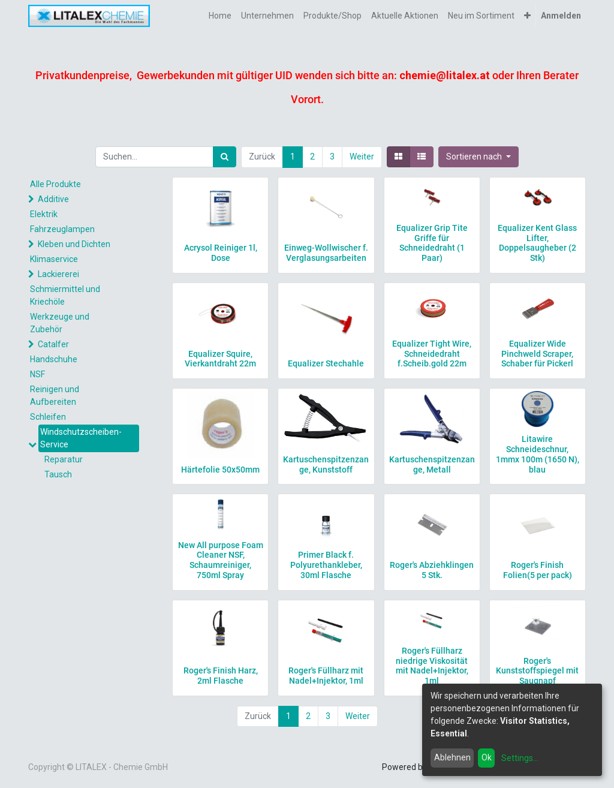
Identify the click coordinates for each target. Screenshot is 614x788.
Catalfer (53, 344)
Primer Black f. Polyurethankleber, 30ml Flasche (326, 565)
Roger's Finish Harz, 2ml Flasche (220, 675)
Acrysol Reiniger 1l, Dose (220, 253)
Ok (486, 757)
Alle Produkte (55, 184)
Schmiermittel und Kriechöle (65, 295)
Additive (53, 199)
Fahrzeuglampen (62, 229)
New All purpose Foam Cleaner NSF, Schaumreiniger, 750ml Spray (220, 560)
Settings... (519, 758)
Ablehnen (452, 757)
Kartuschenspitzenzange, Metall (432, 464)
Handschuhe (53, 359)
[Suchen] (224, 156)
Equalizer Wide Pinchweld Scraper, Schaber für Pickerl (537, 354)
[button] (527, 16)
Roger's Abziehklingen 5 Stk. (432, 570)
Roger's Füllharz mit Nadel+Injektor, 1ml (325, 675)
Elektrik (44, 214)
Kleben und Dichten (74, 244)
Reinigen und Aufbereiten (54, 395)
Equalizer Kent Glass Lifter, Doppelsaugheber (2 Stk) (537, 243)
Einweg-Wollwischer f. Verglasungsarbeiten (326, 253)
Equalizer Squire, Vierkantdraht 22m (220, 359)
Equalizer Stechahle (326, 363)
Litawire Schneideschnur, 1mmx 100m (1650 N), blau (537, 454)
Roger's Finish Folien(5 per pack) (537, 570)
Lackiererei (58, 274)
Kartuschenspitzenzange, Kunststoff (326, 464)
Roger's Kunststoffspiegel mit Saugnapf (537, 671)
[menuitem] (220, 16)
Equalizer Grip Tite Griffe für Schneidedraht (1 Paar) (432, 243)
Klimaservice (54, 259)
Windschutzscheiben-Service (81, 438)
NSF (37, 374)
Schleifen (48, 417)
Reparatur (63, 459)
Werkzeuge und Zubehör (59, 323)
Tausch (58, 474)
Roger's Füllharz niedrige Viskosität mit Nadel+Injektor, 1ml (432, 665)
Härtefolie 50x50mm (220, 469)
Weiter (362, 156)
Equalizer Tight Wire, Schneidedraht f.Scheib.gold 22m (431, 354)
